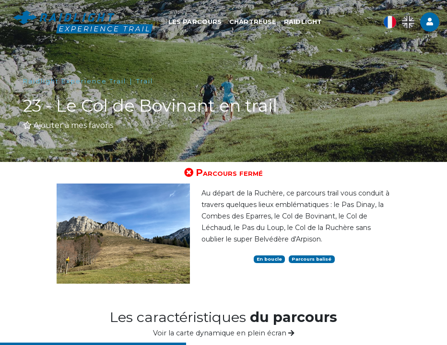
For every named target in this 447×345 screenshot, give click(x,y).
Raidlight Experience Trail (74, 81)
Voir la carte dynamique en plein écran (223, 333)
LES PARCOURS (197, 22)
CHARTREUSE (255, 22)
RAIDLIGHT (306, 22)
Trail (144, 81)
